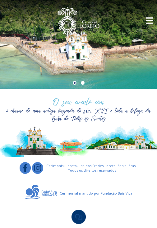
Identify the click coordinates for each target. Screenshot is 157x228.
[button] (75, 83)
